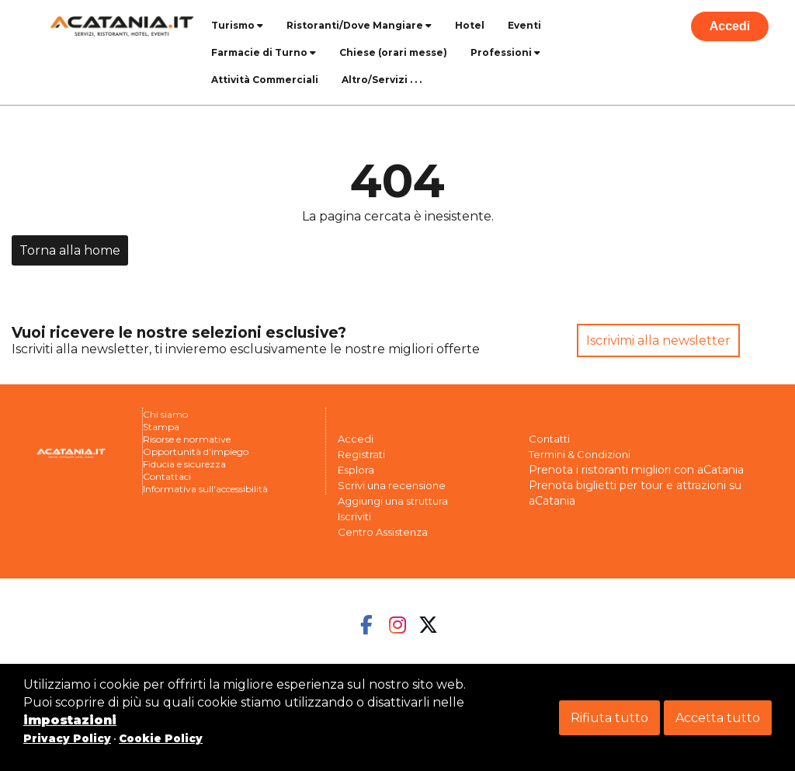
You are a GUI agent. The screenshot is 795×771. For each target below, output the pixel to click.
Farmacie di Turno (263, 52)
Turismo (237, 25)
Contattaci (167, 476)
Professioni (505, 52)
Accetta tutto (717, 717)
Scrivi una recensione (392, 485)
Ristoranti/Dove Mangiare (359, 25)
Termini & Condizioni (579, 454)
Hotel (469, 25)
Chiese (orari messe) (393, 52)
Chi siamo (165, 414)
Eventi (524, 25)
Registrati (361, 454)
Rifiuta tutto (609, 717)
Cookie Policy (161, 738)
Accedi (730, 26)
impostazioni (69, 720)
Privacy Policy (67, 738)
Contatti (549, 438)
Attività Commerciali (264, 79)
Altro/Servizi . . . (382, 79)
